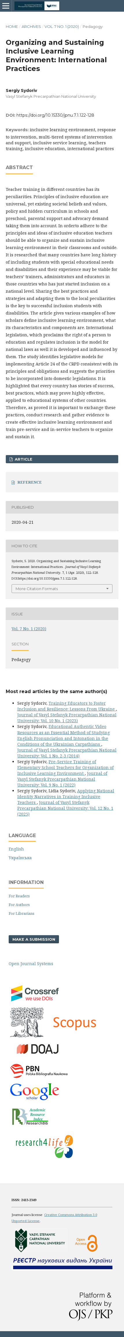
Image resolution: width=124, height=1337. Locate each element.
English (16, 849)
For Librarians (21, 913)
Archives (31, 26)
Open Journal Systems (31, 963)
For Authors (19, 904)
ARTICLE (23, 459)
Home (12, 26)
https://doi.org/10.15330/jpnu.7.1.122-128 (55, 115)
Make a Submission (33, 939)
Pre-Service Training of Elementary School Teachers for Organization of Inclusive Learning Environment (65, 767)
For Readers (19, 896)
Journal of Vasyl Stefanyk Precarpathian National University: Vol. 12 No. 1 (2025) (65, 808)
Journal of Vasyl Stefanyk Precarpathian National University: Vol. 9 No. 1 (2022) (62, 779)
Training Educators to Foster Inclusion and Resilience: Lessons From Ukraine (66, 706)
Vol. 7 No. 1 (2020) (62, 26)
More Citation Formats (37, 588)
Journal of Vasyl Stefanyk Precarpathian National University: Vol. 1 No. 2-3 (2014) (66, 753)
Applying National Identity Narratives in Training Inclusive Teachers (65, 796)
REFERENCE (29, 482)
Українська (20, 857)
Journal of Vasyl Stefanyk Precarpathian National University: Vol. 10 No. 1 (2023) (66, 717)
